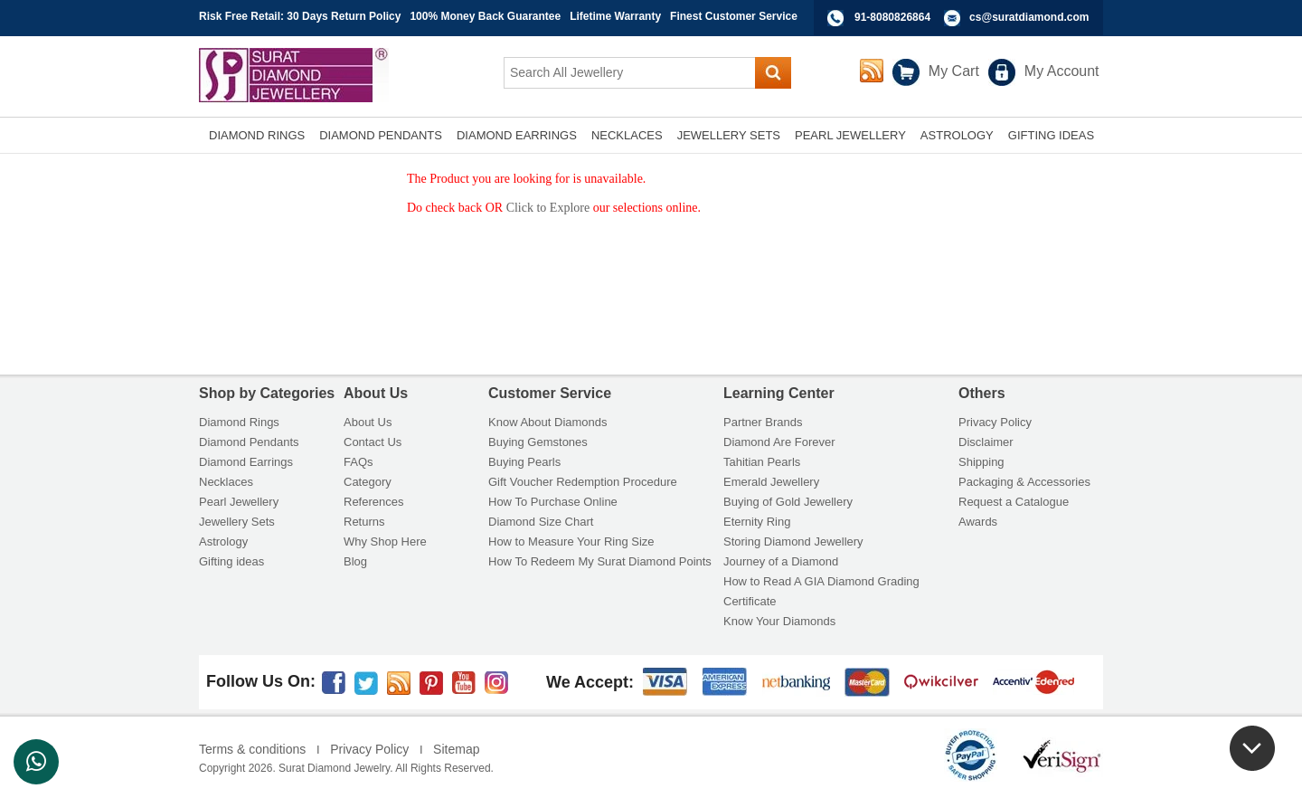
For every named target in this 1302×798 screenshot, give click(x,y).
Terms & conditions (252, 749)
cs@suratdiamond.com (1029, 17)
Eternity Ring (756, 521)
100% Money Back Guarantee (485, 16)
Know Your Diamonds (779, 621)
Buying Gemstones (538, 442)
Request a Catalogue (1013, 501)
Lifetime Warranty (615, 16)
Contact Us (372, 442)
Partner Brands (762, 422)
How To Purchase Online (553, 501)
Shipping (981, 462)
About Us (368, 422)
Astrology (223, 541)
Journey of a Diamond (780, 561)
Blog (355, 561)
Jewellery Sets (237, 521)
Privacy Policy (995, 422)
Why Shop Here (385, 541)
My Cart (954, 71)
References (373, 501)
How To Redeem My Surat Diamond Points (600, 561)
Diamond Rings (239, 422)
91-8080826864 (892, 17)
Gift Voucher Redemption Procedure (582, 482)
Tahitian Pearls (761, 462)
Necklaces (226, 482)
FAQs (358, 462)
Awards (977, 521)
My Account (1061, 71)
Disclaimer (986, 442)
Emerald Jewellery (771, 482)
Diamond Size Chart (540, 521)
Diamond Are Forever (779, 442)
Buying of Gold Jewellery (788, 501)
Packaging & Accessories (1024, 482)
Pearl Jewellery (238, 501)
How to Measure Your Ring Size (571, 541)
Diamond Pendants (249, 442)
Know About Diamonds (548, 422)
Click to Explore (548, 207)
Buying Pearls (524, 462)
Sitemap (456, 749)
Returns (364, 521)
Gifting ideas (231, 561)
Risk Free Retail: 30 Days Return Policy (300, 16)
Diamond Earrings (246, 462)
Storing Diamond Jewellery (793, 541)
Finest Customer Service (733, 16)
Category (368, 482)
